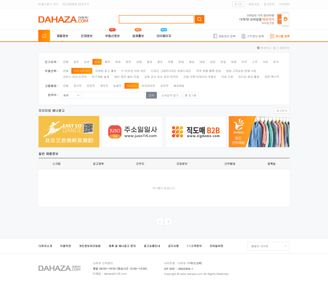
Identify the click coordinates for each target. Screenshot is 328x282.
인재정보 (86, 36)
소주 (255, 62)
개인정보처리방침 (90, 246)
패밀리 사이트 (259, 246)
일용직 (117, 86)
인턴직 (91, 86)
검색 (199, 19)
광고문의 (269, 4)
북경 (118, 62)
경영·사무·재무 (81, 71)
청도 (160, 62)
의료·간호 (227, 77)
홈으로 (44, 36)
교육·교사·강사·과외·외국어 (161, 77)
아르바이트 (148, 86)
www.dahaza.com (191, 274)
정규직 (77, 86)
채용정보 (62, 36)
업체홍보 (138, 36)
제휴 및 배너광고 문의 (122, 246)
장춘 (234, 62)
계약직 (104, 86)
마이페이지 (163, 36)
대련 (202, 62)
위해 (170, 62)
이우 (244, 62)
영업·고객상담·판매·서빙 (241, 71)
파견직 (164, 86)
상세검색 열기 (170, 95)
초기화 (192, 95)
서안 (265, 62)
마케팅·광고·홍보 (105, 71)
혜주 (107, 62)
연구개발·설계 (100, 77)
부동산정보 (112, 36)
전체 (65, 62)
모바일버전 (216, 246)
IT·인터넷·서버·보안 (134, 71)
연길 (223, 62)
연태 (181, 62)
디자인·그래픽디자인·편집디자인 (171, 71)
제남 (191, 62)
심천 (87, 62)
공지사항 (173, 246)
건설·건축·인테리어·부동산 (199, 77)
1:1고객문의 (194, 246)
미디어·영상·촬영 (248, 77)
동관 (97, 62)
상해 (139, 62)
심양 (212, 62)
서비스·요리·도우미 (75, 77)
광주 (76, 62)
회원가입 (254, 4)
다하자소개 (45, 246)
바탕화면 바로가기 (76, 4)
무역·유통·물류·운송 (208, 71)
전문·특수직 (271, 77)
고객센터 (284, 4)
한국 (276, 62)
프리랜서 (132, 86)
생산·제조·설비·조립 (126, 77)
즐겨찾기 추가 (48, 4)
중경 (149, 62)
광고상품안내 (152, 246)
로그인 (238, 4)
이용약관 (65, 246)
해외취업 (179, 86)
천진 (128, 62)
